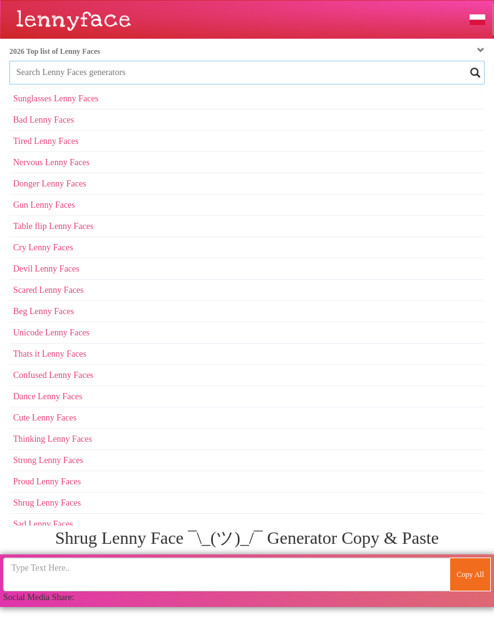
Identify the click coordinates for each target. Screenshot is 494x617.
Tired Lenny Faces (45, 141)
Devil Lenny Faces (46, 268)
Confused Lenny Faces (53, 375)
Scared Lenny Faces (48, 290)
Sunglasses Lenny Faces (55, 98)
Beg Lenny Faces (43, 311)
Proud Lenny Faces (47, 481)
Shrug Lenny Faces (47, 502)
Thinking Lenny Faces (52, 439)
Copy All (470, 574)
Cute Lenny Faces (44, 417)
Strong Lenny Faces (48, 460)
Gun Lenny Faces (44, 205)
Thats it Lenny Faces (49, 354)
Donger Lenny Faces (49, 183)
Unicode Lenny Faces (51, 332)
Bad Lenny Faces (43, 120)
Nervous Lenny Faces (51, 162)
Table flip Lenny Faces (53, 226)
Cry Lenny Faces (43, 247)
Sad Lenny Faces (43, 524)
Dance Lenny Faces (47, 396)
